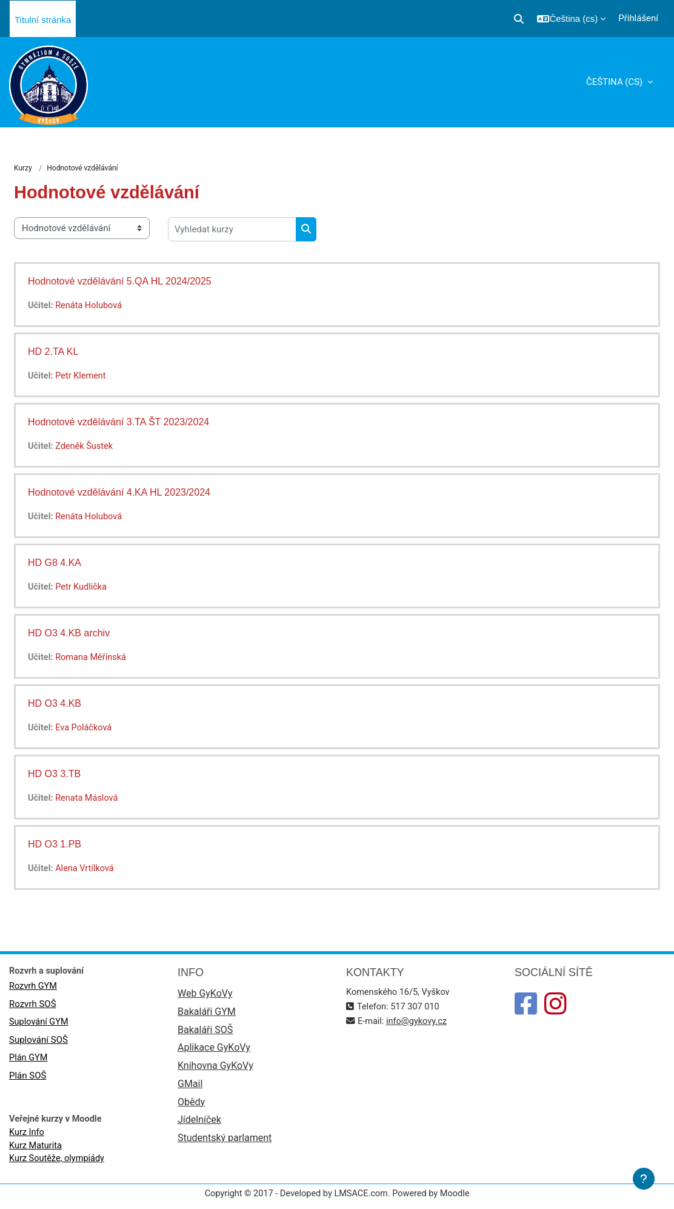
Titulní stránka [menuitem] (43, 20)
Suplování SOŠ (38, 1041)
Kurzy (23, 168)
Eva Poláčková (85, 727)
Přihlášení (638, 18)
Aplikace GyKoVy (214, 1050)
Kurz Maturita (36, 1147)
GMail (190, 1087)
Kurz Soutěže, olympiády (58, 1161)
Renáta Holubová (90, 305)
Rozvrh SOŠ (32, 1005)
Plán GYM (28, 1059)
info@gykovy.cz (418, 1022)
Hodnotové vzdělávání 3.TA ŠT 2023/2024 (118, 422)
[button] (519, 19)
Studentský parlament (225, 1142)
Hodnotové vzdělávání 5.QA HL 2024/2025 (120, 281)
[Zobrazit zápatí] (644, 1179)
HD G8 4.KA (54, 562)
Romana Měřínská (93, 657)
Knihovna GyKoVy (215, 1068)
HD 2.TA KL (53, 351)
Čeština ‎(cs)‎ (615, 81)
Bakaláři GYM (207, 1013)
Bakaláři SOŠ (205, 1031)
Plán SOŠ (27, 1077)
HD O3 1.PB (54, 844)
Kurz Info (27, 1134)
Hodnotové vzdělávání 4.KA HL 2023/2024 (119, 492)
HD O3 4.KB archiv (69, 633)
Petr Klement (82, 376)
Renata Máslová (88, 798)
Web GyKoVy (205, 994)
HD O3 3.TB (54, 774)
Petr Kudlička (83, 587)
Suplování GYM (39, 1022)
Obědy (191, 1105)
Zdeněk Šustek (86, 446)
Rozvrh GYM (34, 987)
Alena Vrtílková (86, 868)
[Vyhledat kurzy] (232, 229)
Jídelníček (199, 1124)
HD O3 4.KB (54, 703)
